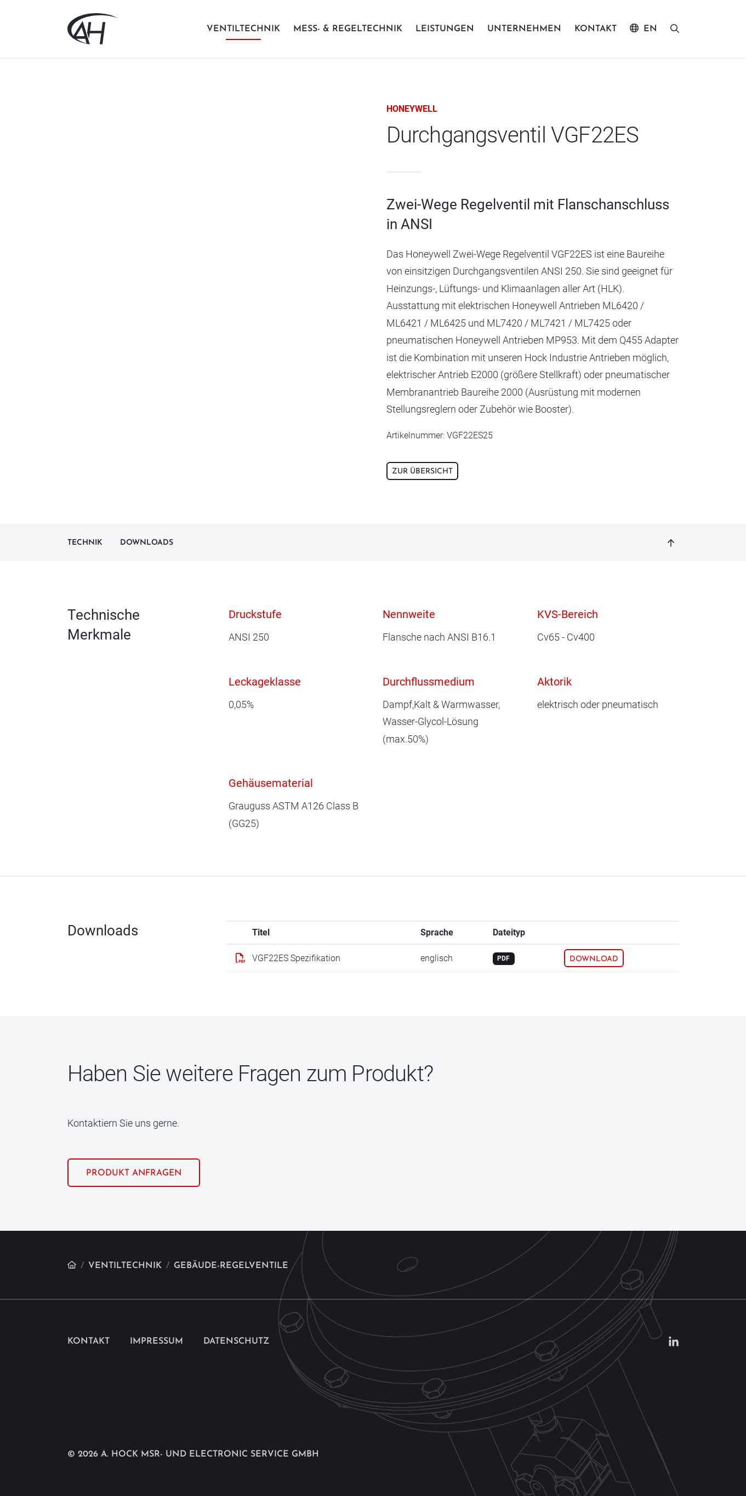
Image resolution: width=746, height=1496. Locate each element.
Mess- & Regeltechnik (347, 29)
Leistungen (444, 29)
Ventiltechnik (243, 29)
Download (594, 959)
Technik (84, 543)
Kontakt (595, 29)
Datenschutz (236, 1341)
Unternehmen (524, 29)
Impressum (156, 1341)
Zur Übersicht (422, 471)
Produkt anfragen (133, 1173)
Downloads (146, 543)
